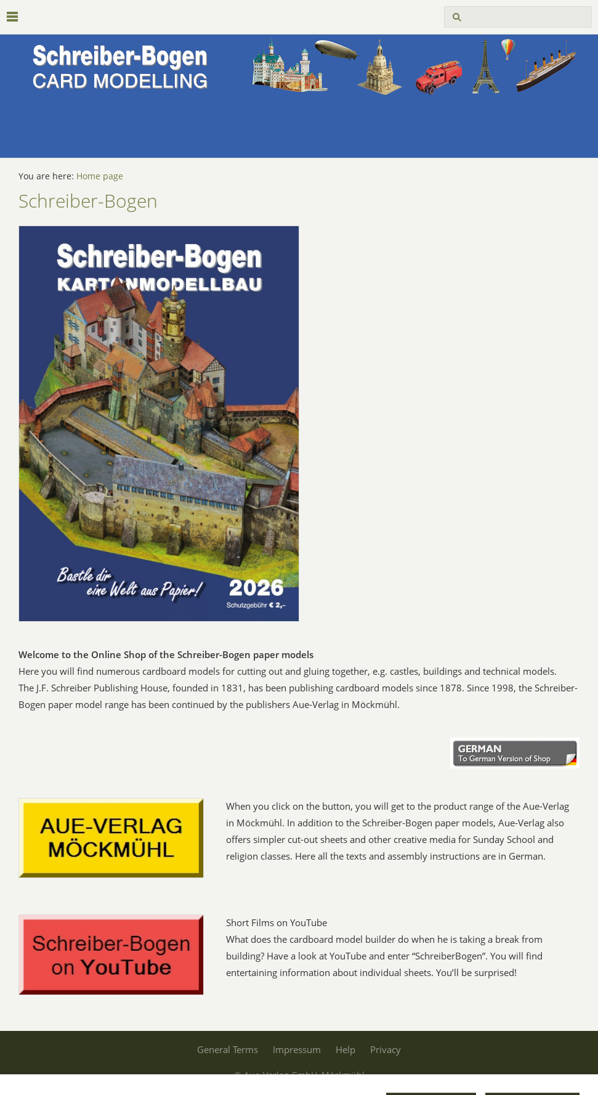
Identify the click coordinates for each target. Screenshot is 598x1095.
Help (345, 1049)
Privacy (385, 1049)
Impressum (297, 1049)
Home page (99, 176)
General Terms (227, 1049)
